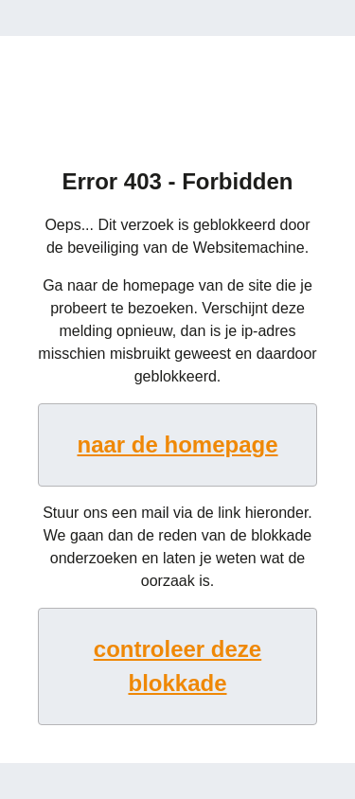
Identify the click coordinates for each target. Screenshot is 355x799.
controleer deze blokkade (177, 666)
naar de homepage (177, 444)
